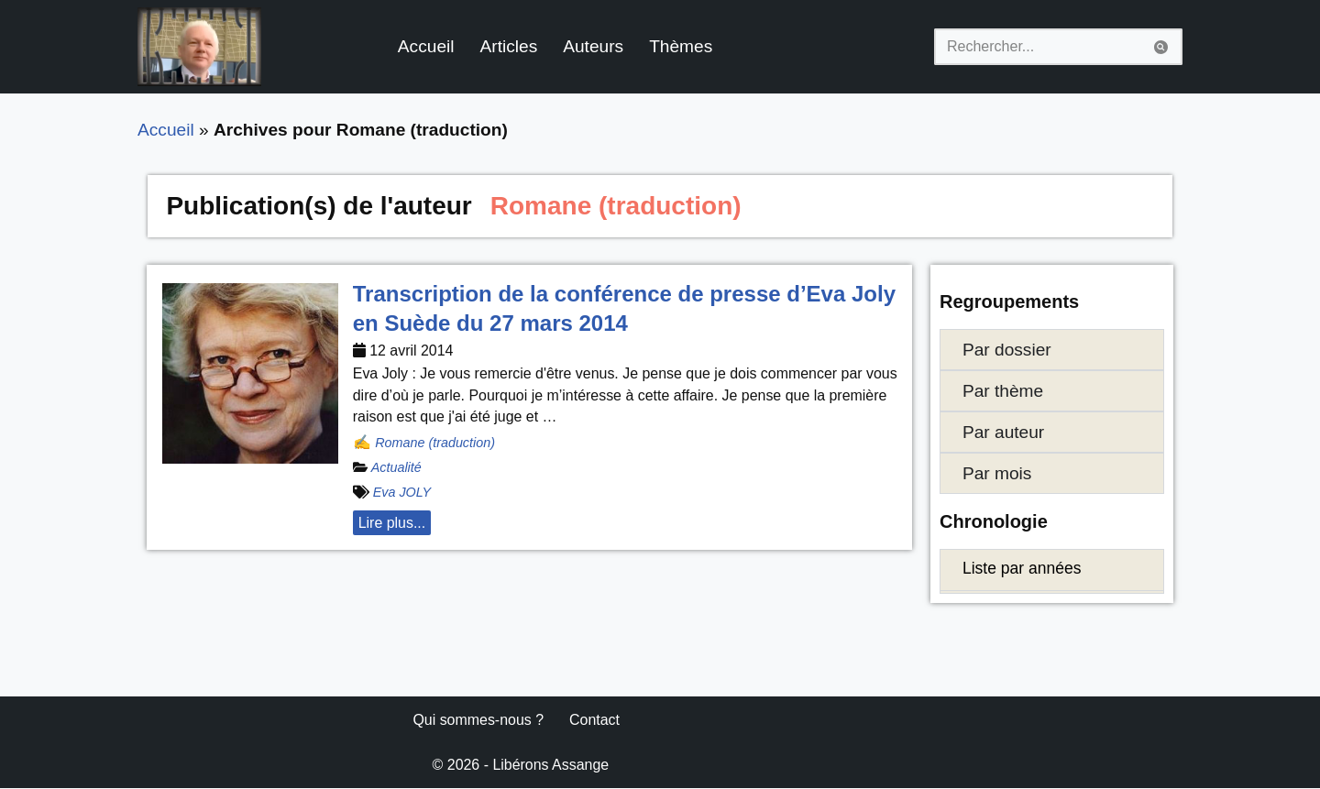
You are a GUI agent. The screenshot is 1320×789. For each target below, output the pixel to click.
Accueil (426, 46)
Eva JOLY (402, 493)
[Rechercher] (1037, 46)
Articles (509, 46)
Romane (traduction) (435, 442)
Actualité (396, 468)
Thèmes (681, 46)
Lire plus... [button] (392, 523)
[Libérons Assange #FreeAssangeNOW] (199, 46)
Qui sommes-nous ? (478, 721)
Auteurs (594, 46)
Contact (595, 721)
